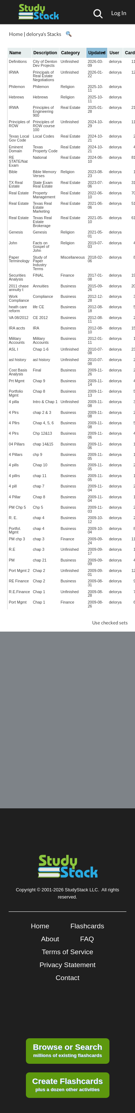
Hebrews (16, 97)
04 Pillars (17, 444)
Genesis (16, 232)
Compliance (43, 296)
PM (12, 560)
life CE (38, 307)
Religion (67, 86)
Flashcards (87, 926)
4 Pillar (15, 497)
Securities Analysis (17, 277)
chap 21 (39, 560)
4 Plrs (14, 412)
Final (37, 370)
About (50, 939)
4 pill (13, 486)
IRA (36, 328)
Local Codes (43, 136)
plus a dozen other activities (67, 1084)
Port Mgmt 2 (19, 570)
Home (16, 34)
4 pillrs (14, 476)
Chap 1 (39, 592)
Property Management (44, 195)
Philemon (17, 86)
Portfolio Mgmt (16, 393)
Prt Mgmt (16, 381)
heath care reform (18, 309)
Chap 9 (39, 381)
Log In (118, 12)
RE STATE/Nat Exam (18, 161)
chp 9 (37, 454)
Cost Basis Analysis (18, 372)
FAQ (87, 939)
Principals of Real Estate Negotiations (43, 76)
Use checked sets (110, 622)
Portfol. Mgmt (15, 530)
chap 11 (39, 476)
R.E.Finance (19, 592)
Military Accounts (17, 340)
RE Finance (19, 581)
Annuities (41, 286)
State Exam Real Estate (43, 184)
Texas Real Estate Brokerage (42, 221)
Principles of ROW (19, 124)
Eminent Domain (16, 149)
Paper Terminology (19, 259)
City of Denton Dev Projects (45, 63)
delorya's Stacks (43, 34)
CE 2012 (40, 317)
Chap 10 (40, 465)
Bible (13, 172)
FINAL (38, 275)
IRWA (14, 72)
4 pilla (14, 402)
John (13, 243)
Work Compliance (19, 298)
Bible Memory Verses (44, 174)
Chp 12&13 (42, 433)
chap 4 (38, 518)
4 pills (14, 465)
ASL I (13, 349)
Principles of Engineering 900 (43, 111)
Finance (67, 275)
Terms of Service (67, 952)
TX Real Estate (16, 184)
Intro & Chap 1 (45, 402)
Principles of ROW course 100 (44, 125)
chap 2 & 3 (42, 412)
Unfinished (69, 61)
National (40, 157)
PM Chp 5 (17, 507)
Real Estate (70, 107)
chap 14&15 (43, 444)
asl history (17, 359)
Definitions (18, 61)
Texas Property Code (45, 149)
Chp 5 (38, 507)
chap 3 (38, 539)
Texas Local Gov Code (19, 138)
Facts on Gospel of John (41, 247)
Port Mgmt (18, 602)
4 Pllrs (14, 423)
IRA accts (17, 328)
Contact (67, 978)
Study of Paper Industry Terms (40, 263)
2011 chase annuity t (19, 288)
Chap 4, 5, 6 (43, 423)
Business (68, 286)
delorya (115, 61)
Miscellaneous (72, 257)
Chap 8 (39, 391)
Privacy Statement (68, 965)
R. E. (13, 518)
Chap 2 (39, 570)
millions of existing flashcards (67, 1050)
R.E (12, 549)
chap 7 (38, 486)
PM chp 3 (17, 539)
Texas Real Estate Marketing (42, 207)
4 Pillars (16, 454)
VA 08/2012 (18, 317)
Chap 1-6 (41, 349)
